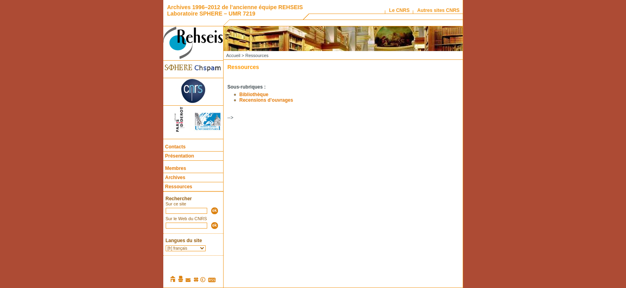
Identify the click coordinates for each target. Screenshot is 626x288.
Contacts (175, 147)
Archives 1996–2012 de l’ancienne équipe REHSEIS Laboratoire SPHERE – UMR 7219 (235, 10)
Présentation (179, 156)
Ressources (178, 186)
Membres (175, 168)
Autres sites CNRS (438, 10)
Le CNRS (399, 10)
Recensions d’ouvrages (266, 100)
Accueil (233, 55)
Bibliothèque (254, 94)
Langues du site (184, 240)
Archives (175, 177)
